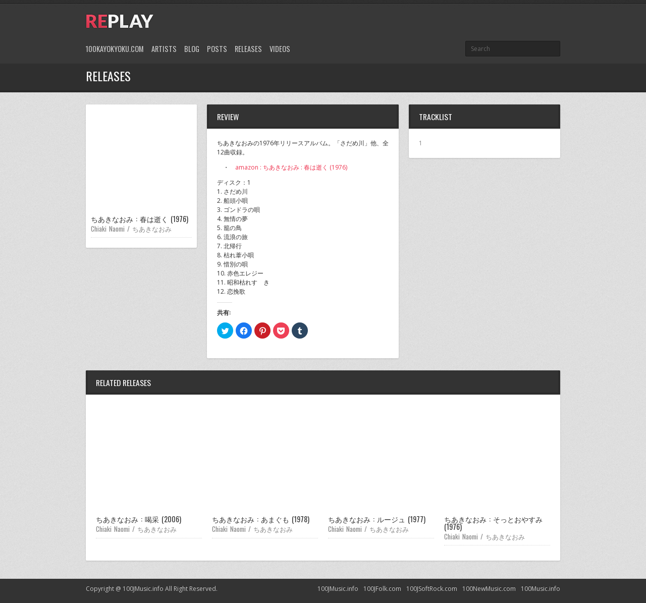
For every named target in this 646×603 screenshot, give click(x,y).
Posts (217, 48)
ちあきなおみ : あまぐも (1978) (260, 519)
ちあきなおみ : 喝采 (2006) (138, 519)
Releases (248, 48)
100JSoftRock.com (431, 588)
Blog (191, 48)
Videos (280, 48)
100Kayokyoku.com (115, 48)
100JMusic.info (337, 588)
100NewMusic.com (489, 588)
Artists (164, 48)
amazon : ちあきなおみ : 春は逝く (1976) (291, 167)
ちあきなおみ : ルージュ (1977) (376, 519)
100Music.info (540, 588)
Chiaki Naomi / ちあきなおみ (131, 229)
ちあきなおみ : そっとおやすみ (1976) (493, 522)
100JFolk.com (382, 588)
